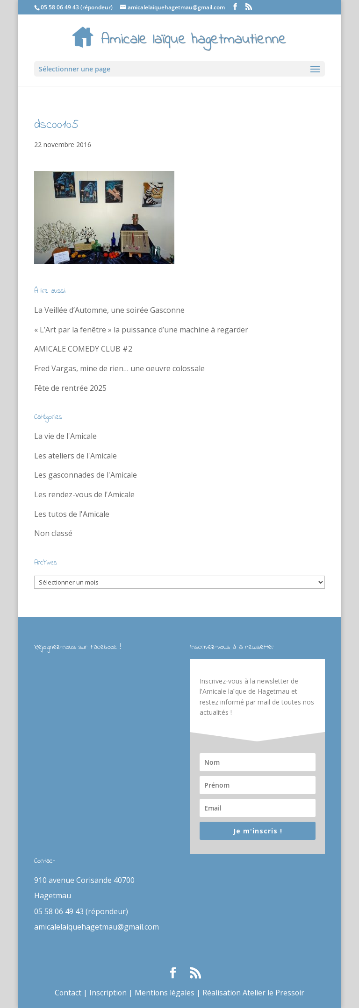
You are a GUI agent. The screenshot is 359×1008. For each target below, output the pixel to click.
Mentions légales (165, 992)
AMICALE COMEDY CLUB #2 (83, 349)
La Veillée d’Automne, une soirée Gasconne (109, 310)
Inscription (108, 992)
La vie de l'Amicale (65, 436)
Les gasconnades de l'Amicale (85, 475)
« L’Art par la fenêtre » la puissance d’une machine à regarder (141, 329)
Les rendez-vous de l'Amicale (84, 494)
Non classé (53, 533)
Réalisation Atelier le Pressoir (254, 992)
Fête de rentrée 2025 (70, 388)
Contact (67, 992)
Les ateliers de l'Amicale (75, 456)
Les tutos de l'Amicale (71, 514)
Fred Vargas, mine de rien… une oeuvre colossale (119, 368)
